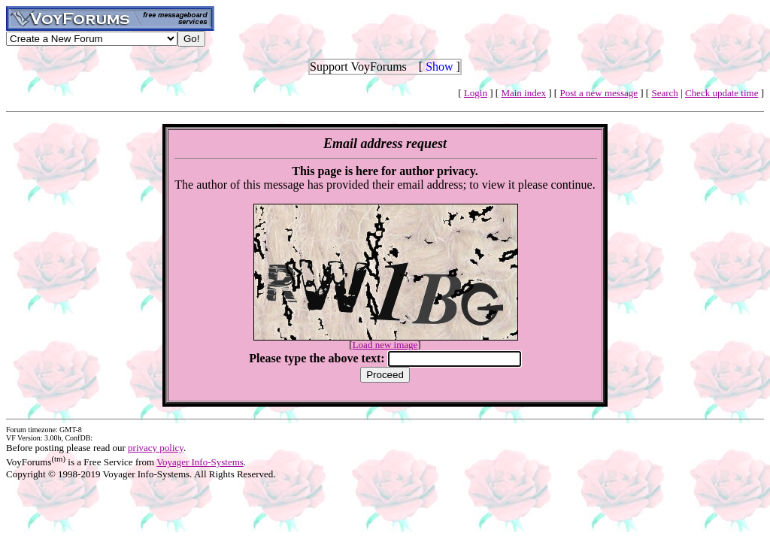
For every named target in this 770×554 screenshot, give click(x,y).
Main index (523, 92)
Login (475, 92)
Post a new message (598, 92)
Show (439, 66)
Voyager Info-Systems (200, 462)
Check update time (721, 92)
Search (664, 92)
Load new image (385, 344)
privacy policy (155, 447)
